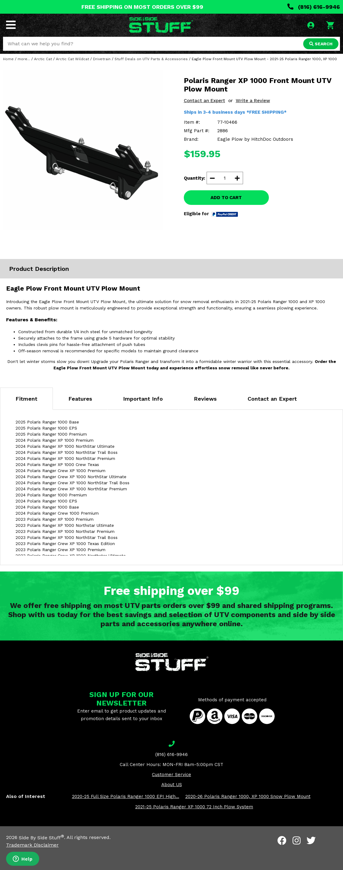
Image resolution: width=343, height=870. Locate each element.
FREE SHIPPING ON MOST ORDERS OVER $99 (142, 7)
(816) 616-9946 (313, 7)
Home (8, 59)
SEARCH (320, 43)
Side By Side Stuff (41, 838)
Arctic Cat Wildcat (72, 59)
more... (24, 59)
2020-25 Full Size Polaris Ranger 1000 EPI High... (125, 796)
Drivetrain (102, 59)
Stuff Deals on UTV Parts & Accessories (151, 59)
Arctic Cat (43, 59)
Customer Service (171, 774)
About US (171, 784)
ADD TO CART (226, 197)
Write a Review (253, 100)
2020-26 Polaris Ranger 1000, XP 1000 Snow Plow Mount (247, 796)
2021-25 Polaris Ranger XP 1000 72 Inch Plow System (194, 807)
